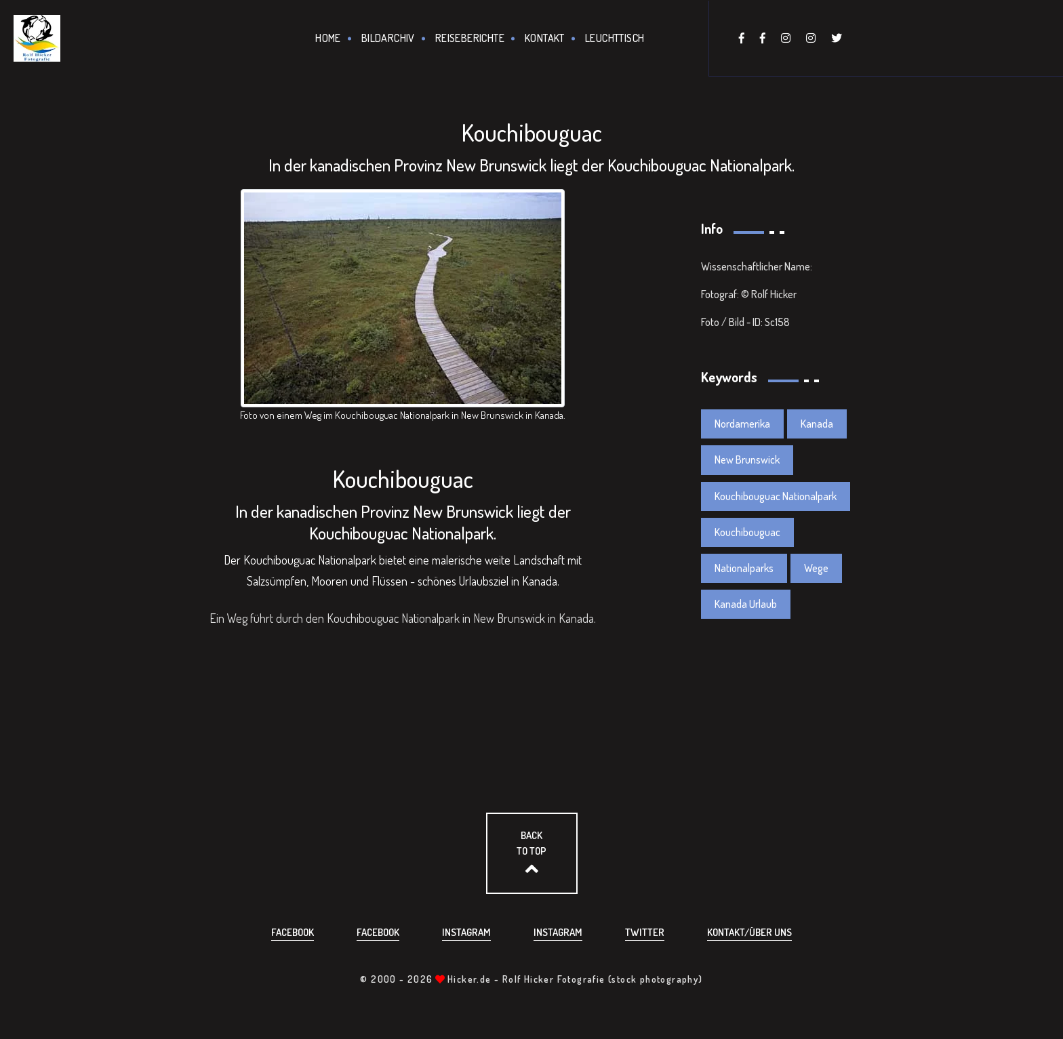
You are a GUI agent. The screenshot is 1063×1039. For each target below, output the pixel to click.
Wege (816, 568)
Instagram (466, 932)
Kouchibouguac (747, 532)
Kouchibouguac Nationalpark (776, 496)
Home (328, 38)
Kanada (817, 423)
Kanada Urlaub (746, 604)
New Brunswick (747, 459)
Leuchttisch (614, 38)
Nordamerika (742, 423)
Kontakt (545, 38)
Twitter (644, 932)
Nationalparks (744, 568)
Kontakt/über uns (749, 932)
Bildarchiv (388, 38)
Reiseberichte (469, 38)
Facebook (292, 932)
